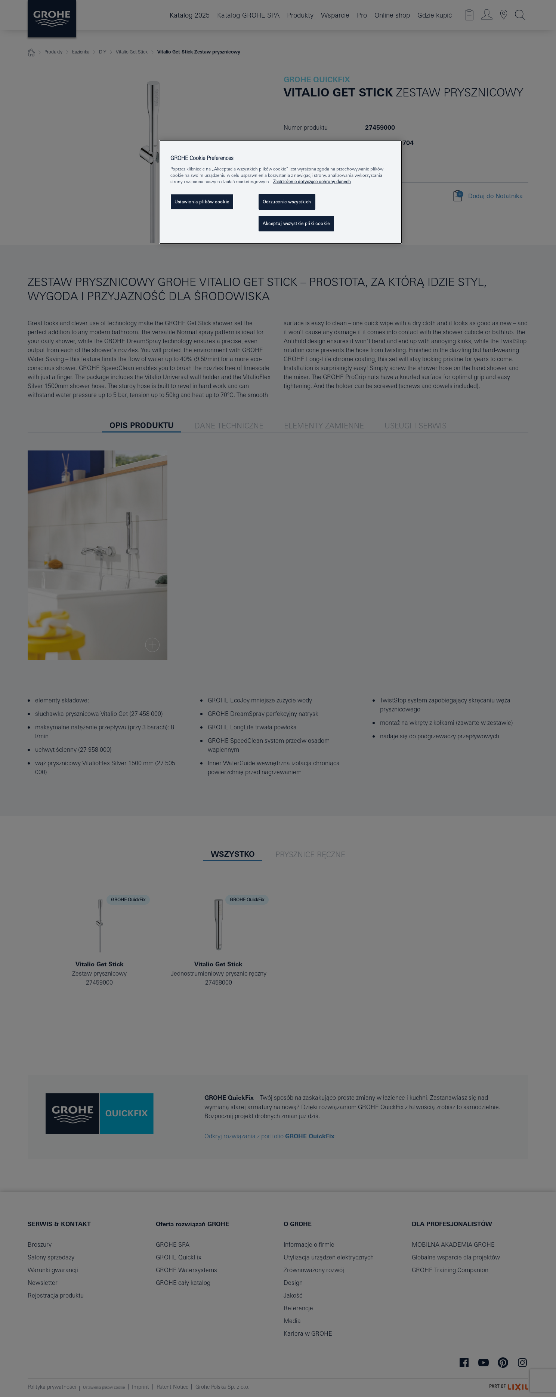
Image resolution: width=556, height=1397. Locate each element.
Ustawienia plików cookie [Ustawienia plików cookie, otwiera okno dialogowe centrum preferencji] (201, 201)
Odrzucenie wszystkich (287, 201)
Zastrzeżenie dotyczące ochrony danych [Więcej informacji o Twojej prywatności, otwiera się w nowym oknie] (312, 181)
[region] (280, 192)
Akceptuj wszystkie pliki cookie (296, 223)
